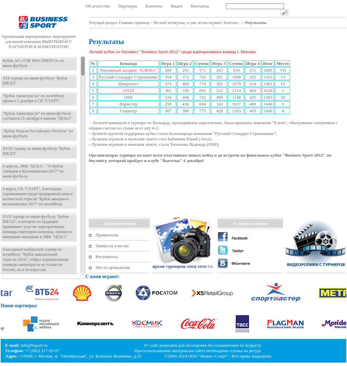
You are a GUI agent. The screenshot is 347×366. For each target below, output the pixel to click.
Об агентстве (97, 5)
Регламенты (107, 256)
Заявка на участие (112, 245)
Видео (176, 5)
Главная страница (134, 22)
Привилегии (107, 234)
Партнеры (127, 5)
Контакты (200, 5)
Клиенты (153, 5)
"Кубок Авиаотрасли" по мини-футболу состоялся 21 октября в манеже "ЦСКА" (37, 116)
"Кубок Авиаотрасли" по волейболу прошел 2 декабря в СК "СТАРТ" (33, 98)
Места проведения (113, 267)
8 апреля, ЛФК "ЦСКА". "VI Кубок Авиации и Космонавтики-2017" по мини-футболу (33, 171)
